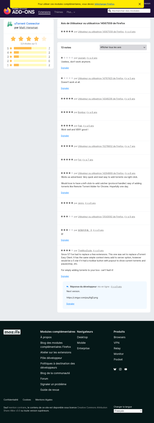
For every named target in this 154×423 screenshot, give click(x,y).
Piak (80, 125)
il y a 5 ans (130, 78)
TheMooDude (85, 250)
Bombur (81, 112)
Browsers (119, 337)
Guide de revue (49, 389)
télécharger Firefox (104, 4)
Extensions (44, 12)
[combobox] (129, 11)
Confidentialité (11, 399)
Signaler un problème (53, 384)
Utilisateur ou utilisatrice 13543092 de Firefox (100, 216)
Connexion (145, 3)
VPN (116, 342)
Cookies (27, 399)
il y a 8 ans (130, 173)
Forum (44, 378)
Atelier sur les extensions (55, 352)
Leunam (82, 58)
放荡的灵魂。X (85, 230)
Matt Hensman (28, 27)
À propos (46, 337)
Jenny (81, 203)
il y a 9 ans (130, 216)
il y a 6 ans (130, 98)
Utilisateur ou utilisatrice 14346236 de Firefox (100, 98)
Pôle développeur (51, 357)
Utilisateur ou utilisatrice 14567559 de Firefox (101, 31)
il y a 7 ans (130, 146)
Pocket (118, 359)
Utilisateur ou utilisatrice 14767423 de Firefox (100, 78)
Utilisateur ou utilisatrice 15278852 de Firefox (100, 146)
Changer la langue (123, 406)
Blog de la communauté (55, 373)
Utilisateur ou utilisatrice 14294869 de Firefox (101, 173)
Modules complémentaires (57, 331)
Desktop (82, 337)
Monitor (119, 353)
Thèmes (58, 12)
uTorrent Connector (27, 23)
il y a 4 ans (130, 31)
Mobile (81, 342)
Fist (79, 159)
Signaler (65, 68)
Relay (117, 348)
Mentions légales (43, 399)
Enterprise (83, 348)
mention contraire (17, 407)
